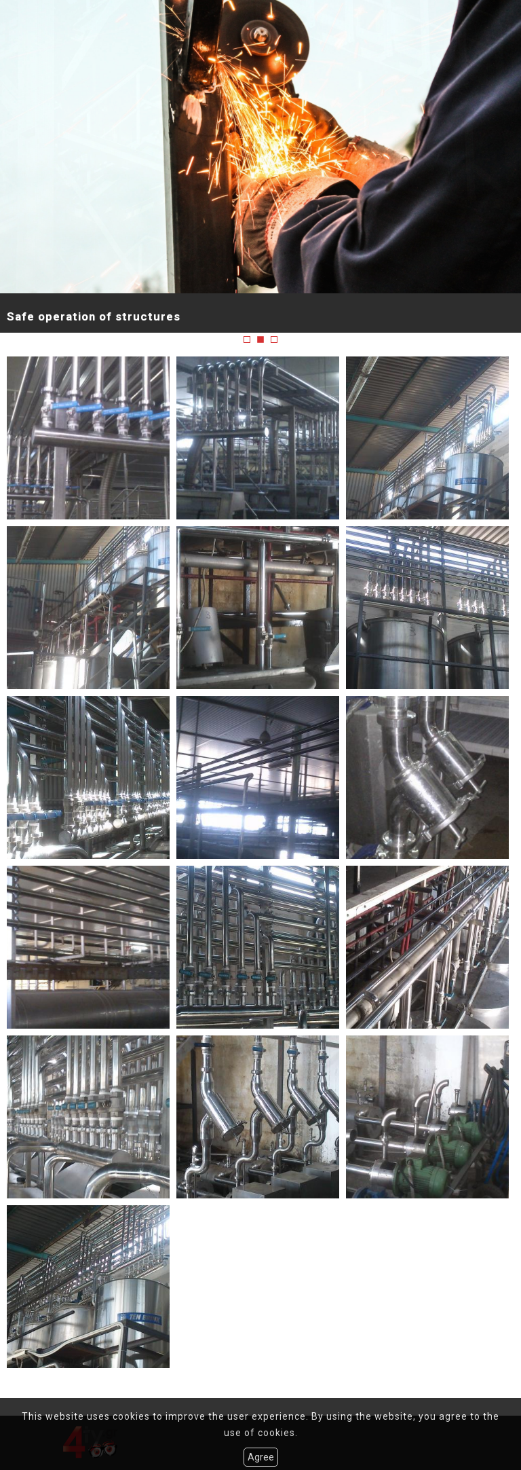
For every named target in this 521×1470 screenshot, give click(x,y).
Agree (261, 1457)
